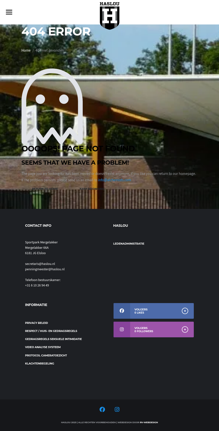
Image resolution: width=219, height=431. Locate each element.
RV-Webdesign (149, 422)
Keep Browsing (92, 189)
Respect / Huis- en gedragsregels (51, 331)
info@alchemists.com (114, 180)
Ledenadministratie (128, 243)
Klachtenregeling (39, 363)
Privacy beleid (36, 323)
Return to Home (45, 189)
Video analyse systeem (43, 347)
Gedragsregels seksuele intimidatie (53, 339)
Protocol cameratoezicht (46, 355)
